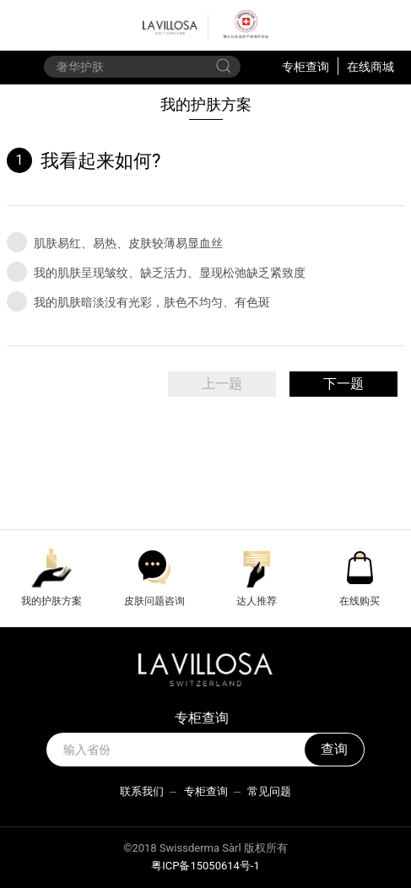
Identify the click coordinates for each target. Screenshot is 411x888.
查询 (334, 749)
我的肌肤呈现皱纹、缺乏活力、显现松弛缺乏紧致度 (156, 272)
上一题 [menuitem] (222, 384)
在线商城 (370, 66)
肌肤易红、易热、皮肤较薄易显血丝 (115, 242)
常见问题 (269, 791)
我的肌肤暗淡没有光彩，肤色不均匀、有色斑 (138, 301)
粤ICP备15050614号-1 (205, 865)
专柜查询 (305, 66)
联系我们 (142, 791)
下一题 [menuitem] (343, 384)
